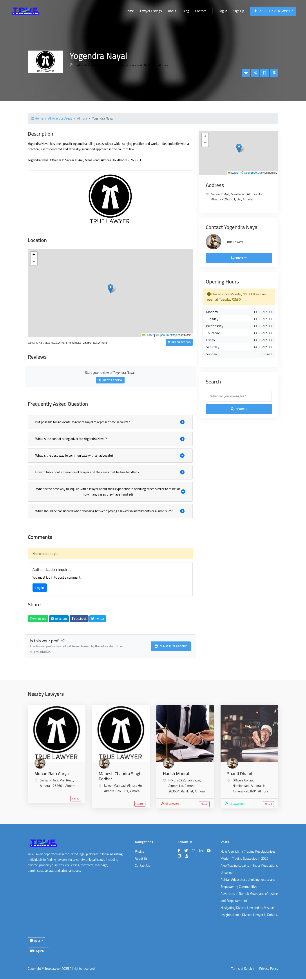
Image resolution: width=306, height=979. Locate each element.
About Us (141, 858)
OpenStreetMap (167, 335)
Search (239, 409)
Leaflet (147, 335)
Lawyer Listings (151, 11)
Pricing (139, 851)
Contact (200, 11)
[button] (110, 288)
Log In (223, 11)
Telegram (59, 618)
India (35, 940)
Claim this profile (170, 646)
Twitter (97, 618)
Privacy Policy (268, 968)
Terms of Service (242, 968)
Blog (186, 11)
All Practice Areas (60, 118)
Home (129, 11)
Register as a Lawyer (273, 11)
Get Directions (179, 342)
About (172, 11)
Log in (39, 587)
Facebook (79, 618)
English (37, 951)
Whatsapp (38, 618)
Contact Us (142, 865)
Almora (82, 118)
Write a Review (110, 380)
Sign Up (238, 11)
